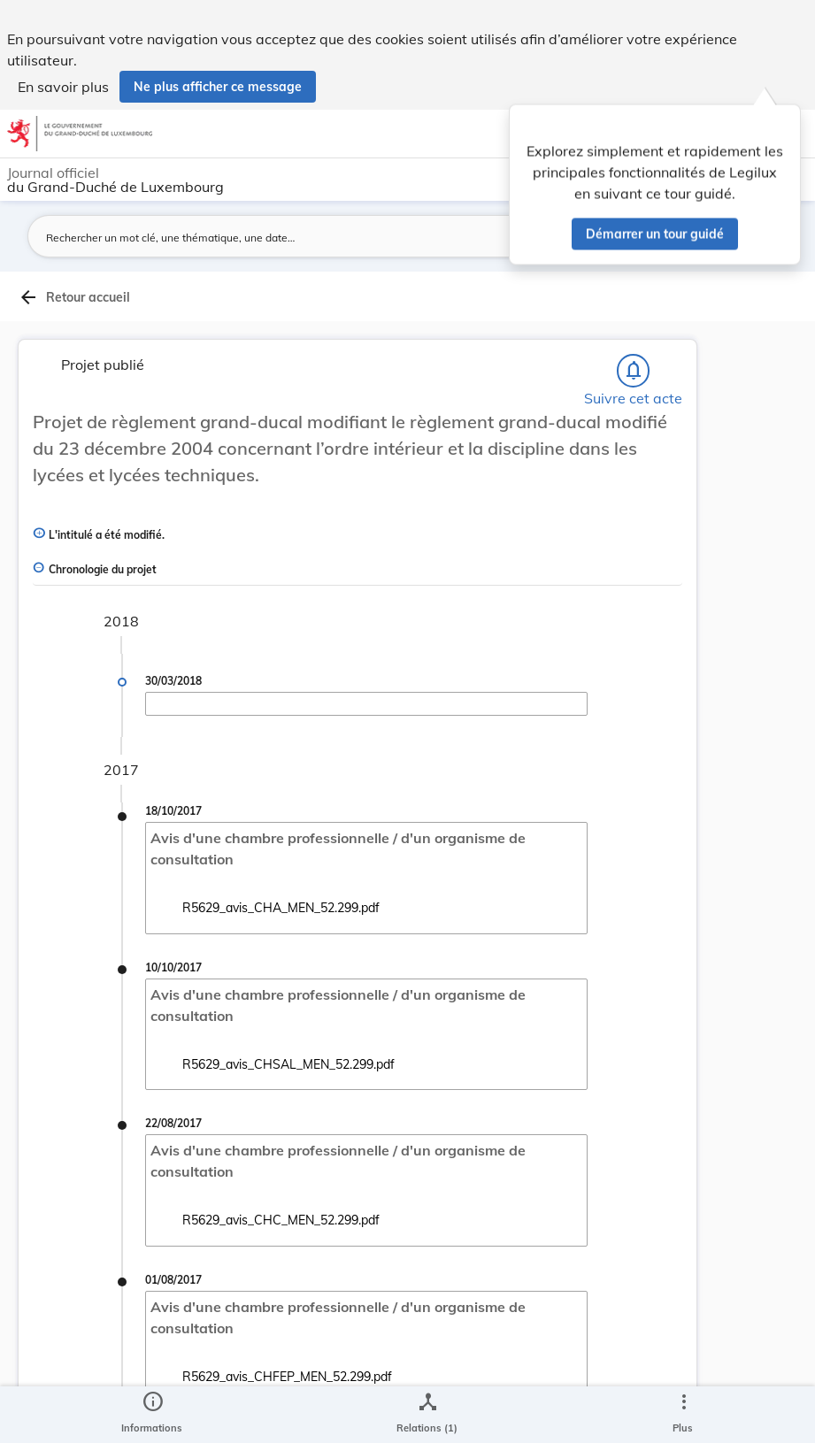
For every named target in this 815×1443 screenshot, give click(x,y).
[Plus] (683, 1415)
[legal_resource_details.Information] (151, 1415)
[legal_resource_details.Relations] (426, 1415)
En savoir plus (63, 87)
